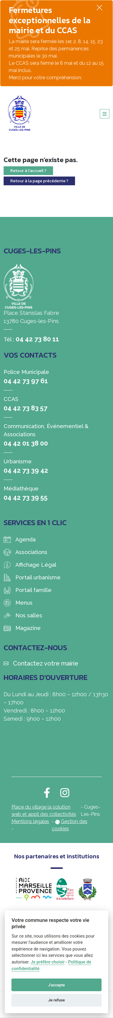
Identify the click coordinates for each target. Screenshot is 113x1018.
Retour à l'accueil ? (28, 171)
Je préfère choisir (48, 962)
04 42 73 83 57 (25, 408)
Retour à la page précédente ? (39, 181)
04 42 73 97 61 (26, 381)
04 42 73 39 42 (26, 470)
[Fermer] (99, 7)
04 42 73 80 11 (37, 339)
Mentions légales (30, 821)
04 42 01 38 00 (26, 443)
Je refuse (56, 1000)
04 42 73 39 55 (26, 497)
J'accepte (56, 985)
